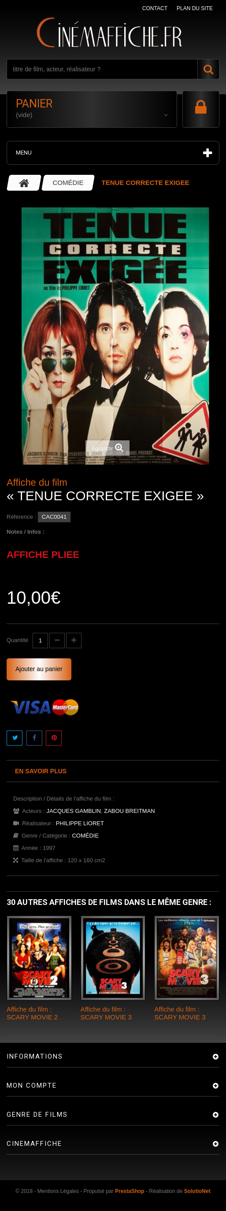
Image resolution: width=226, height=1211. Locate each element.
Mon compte (32, 1085)
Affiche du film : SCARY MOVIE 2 (32, 1013)
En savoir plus (41, 771)
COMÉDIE (85, 835)
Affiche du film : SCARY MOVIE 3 (106, 1013)
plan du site (195, 8)
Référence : (21, 516)
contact (154, 8)
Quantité (17, 640)
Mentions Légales (58, 1191)
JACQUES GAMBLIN (73, 811)
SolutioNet (197, 1191)
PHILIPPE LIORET (80, 823)
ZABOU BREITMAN (129, 811)
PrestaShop (129, 1191)
